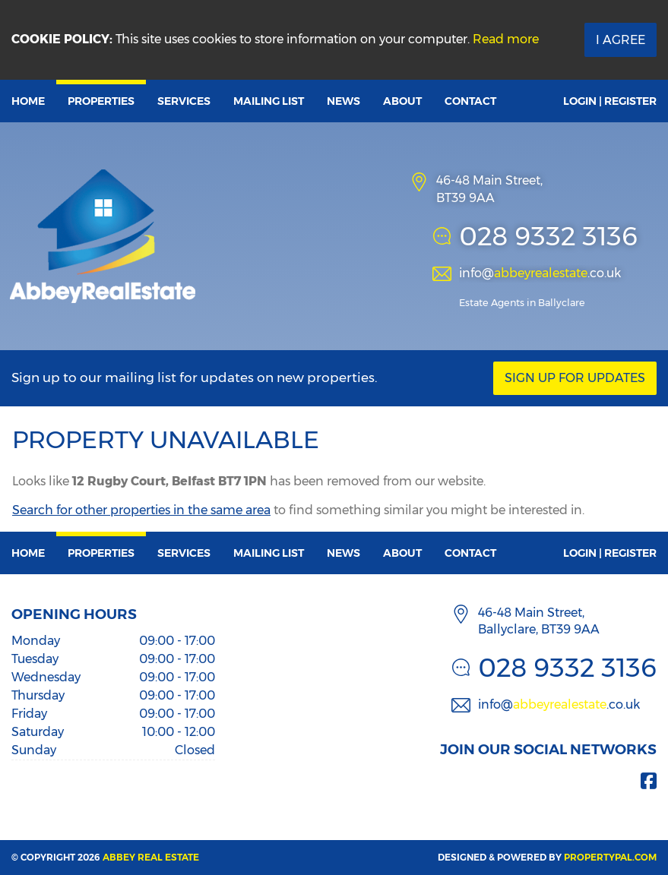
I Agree (620, 40)
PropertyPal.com (610, 857)
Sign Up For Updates (575, 378)
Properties (101, 101)
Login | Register (610, 101)
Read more (506, 39)
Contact (470, 101)
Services (184, 101)
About (402, 101)
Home (28, 101)
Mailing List (268, 101)
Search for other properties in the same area (141, 510)
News (343, 101)
